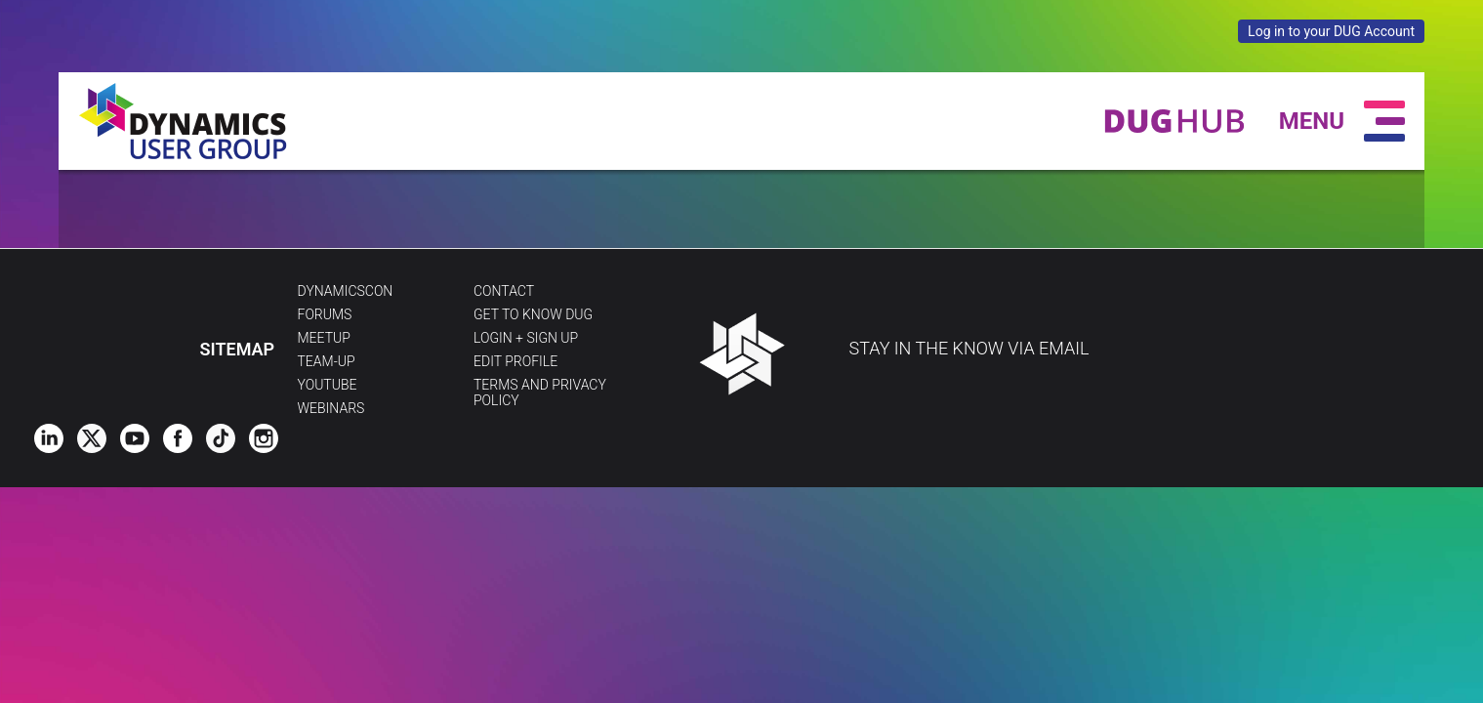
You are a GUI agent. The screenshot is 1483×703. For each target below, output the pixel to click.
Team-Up (326, 361)
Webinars (331, 408)
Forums (325, 314)
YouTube (327, 385)
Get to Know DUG (533, 314)
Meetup (324, 338)
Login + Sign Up (526, 338)
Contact (504, 291)
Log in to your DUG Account (1331, 31)
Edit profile (515, 361)
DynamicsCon (345, 291)
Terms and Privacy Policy (540, 392)
